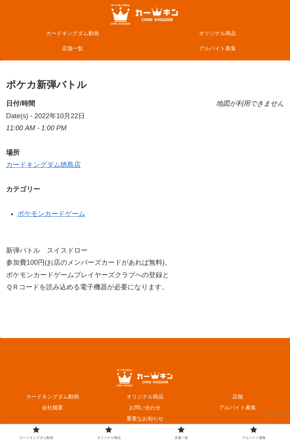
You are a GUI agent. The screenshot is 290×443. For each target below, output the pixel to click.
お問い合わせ (145, 407)
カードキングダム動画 (52, 397)
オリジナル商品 (145, 397)
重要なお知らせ (145, 418)
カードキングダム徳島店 (43, 164)
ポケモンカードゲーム (51, 214)
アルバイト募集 (237, 407)
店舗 (237, 397)
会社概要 (52, 407)
